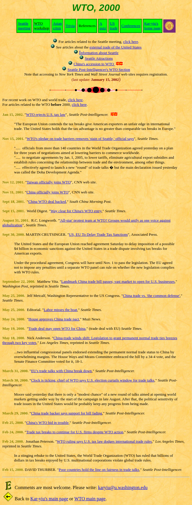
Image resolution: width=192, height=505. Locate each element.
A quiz (103, 25)
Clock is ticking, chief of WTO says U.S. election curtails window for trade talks (92, 380)
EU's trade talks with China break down (61, 371)
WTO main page (89, 498)
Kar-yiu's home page (152, 25)
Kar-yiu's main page (49, 498)
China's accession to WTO (94, 64)
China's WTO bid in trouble (47, 422)
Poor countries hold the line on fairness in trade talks (99, 469)
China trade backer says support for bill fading (66, 413)
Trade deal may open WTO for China (56, 328)
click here (130, 41)
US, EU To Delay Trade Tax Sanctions (98, 234)
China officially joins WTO (47, 192)
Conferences (130, 26)
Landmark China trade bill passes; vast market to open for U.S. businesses (118, 281)
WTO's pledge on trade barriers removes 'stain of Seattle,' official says (80, 138)
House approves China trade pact (53, 319)
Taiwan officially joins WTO (49, 182)
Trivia (70, 26)
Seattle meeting (24, 25)
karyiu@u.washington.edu (122, 487)
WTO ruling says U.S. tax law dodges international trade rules (104, 441)
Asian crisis (57, 25)
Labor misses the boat (60, 309)
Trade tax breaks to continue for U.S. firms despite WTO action (74, 432)
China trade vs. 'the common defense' (151, 295)
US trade (113, 25)
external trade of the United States (116, 47)
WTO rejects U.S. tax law (45, 114)
